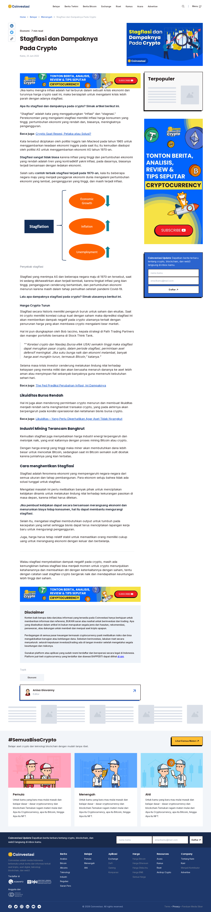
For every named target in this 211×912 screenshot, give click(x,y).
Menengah (46, 17)
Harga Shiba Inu (140, 867)
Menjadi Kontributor (190, 867)
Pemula (87, 859)
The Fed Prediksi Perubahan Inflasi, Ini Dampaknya (71, 385)
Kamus (129, 6)
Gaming (112, 867)
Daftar (173, 289)
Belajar (56, 6)
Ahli (86, 867)
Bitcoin (63, 863)
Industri (63, 877)
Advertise (153, 6)
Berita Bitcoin (90, 6)
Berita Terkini (71, 6)
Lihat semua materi (187, 741)
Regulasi (64, 881)
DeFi (110, 863)
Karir (183, 863)
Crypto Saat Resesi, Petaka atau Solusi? (63, 133)
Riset (118, 6)
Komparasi (113, 872)
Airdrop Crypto (164, 872)
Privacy (176, 906)
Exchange (106, 6)
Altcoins (64, 867)
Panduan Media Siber (192, 906)
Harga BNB (138, 872)
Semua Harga (139, 877)
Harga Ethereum (140, 863)
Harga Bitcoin (139, 859)
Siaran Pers (65, 886)
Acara (140, 6)
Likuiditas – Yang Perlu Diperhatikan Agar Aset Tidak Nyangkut (79, 419)
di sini (121, 656)
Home (23, 17)
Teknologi (65, 872)
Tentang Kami (187, 859)
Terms (167, 906)
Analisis (63, 859)
